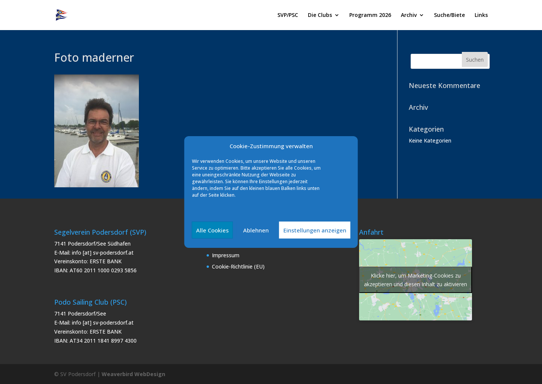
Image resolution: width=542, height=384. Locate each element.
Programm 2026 (370, 15)
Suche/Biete (449, 15)
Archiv (409, 15)
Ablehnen (256, 230)
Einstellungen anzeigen (314, 230)
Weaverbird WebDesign (133, 374)
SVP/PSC (287, 15)
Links (481, 15)
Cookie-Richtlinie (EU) (238, 266)
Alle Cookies (212, 230)
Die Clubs (320, 15)
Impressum (225, 255)
